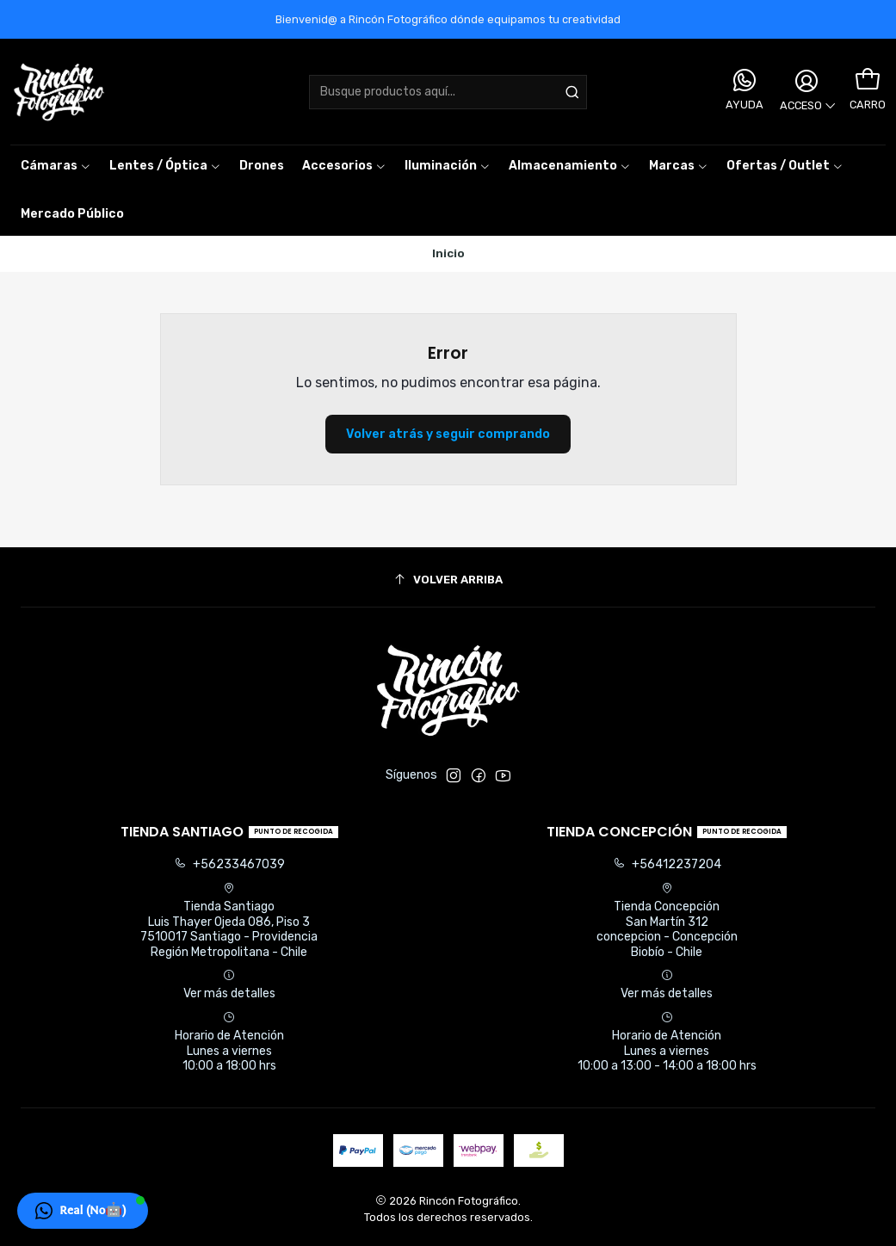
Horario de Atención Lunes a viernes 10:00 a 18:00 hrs (229, 1042)
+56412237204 (667, 864)
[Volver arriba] (448, 579)
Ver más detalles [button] (229, 985)
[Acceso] (806, 92)
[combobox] (448, 92)
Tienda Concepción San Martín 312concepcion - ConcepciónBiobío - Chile (667, 920)
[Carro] (867, 80)
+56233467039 (229, 864)
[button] (678, 166)
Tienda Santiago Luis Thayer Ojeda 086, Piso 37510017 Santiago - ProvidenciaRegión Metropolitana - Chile (229, 920)
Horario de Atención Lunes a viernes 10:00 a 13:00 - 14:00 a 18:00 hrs (667, 1042)
